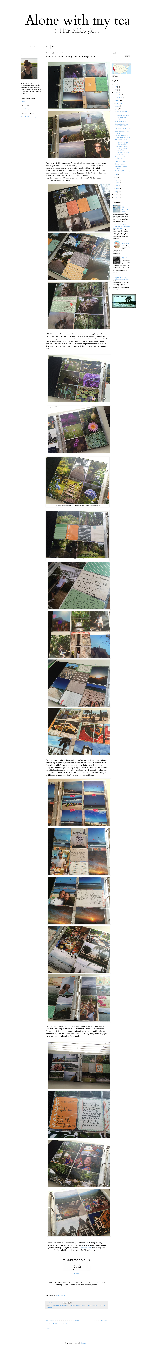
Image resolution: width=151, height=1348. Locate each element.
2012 (115, 197)
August (117, 106)
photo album (75, 1305)
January (117, 188)
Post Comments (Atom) (60, 1324)
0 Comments (57, 1302)
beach (56, 1305)
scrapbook (49, 1307)
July (116, 109)
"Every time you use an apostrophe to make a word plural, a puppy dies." (121, 277)
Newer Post (49, 1320)
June (116, 174)
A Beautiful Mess (84, 1248)
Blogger (83, 1343)
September (118, 103)
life (63, 1305)
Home (21, 47)
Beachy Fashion (119, 164)
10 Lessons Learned (121, 139)
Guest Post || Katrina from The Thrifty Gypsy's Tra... (121, 148)
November (118, 97)
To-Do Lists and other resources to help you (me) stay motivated (121, 226)
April (117, 180)
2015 (115, 92)
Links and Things (120, 161)
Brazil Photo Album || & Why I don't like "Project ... (122, 117)
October (117, 100)
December (118, 95)
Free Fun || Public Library (122, 171)
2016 (115, 90)
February (118, 185)
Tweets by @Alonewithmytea (29, 117)
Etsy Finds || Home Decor (122, 128)
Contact (36, 47)
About (29, 47)
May (116, 177)
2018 (115, 84)
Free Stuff (46, 47)
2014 (115, 192)
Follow (76, 1273)
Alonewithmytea (26, 109)
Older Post (104, 1320)
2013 (115, 194)
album (52, 1305)
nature (66, 1305)
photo (70, 1305)
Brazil (59, 1305)
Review (95, 1305)
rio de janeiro (101, 1305)
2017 (115, 87)
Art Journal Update (120, 121)
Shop (53, 47)
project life (90, 1305)
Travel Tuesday (60, 1295)
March (117, 182)
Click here (97, 1282)
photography (82, 1305)
